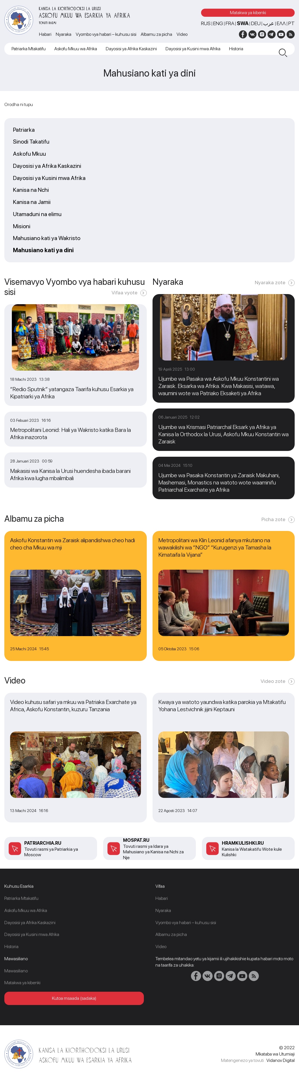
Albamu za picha (156, 34)
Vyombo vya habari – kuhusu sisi (106, 34)
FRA (230, 23)
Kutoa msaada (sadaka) (74, 998)
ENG (218, 23)
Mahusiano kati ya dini (43, 250)
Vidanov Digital (280, 1060)
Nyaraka (63, 34)
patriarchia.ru (42, 843)
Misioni (21, 226)
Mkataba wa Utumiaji (275, 1054)
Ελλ (281, 23)
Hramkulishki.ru (243, 843)
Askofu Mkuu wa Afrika (75, 48)
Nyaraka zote (270, 282)
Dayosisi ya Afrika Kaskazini (131, 48)
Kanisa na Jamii (32, 202)
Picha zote (273, 519)
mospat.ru (136, 840)
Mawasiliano (16, 971)
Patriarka (24, 130)
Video (182, 34)
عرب (268, 23)
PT (291, 23)
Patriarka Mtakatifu (29, 48)
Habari (45, 34)
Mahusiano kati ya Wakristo (46, 238)
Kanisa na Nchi (31, 190)
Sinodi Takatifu (31, 142)
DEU (256, 23)
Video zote (273, 681)
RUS (206, 23)
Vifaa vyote (125, 292)
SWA (242, 23)
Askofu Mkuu (29, 154)
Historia (236, 48)
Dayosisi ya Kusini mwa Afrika (193, 48)
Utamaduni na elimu (37, 214)
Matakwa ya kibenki (248, 12)
